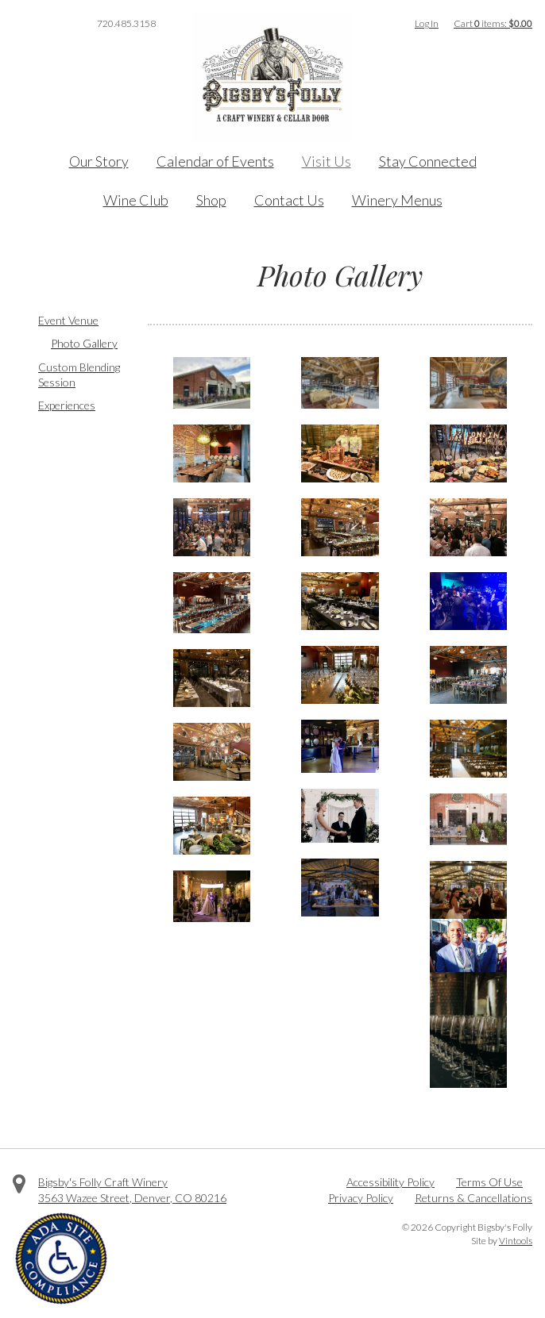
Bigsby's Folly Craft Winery (103, 1182)
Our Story (99, 161)
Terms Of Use (489, 1182)
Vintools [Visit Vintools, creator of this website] (515, 1241)
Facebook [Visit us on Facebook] (19, 23)
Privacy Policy (360, 1198)
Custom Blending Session (79, 375)
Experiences (66, 405)
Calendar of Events (215, 161)
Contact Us (289, 200)
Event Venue (68, 320)
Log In (427, 23)
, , (132, 1198)
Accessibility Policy (390, 1182)
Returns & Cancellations (473, 1198)
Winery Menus (397, 200)
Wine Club (135, 200)
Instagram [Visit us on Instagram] (63, 23)
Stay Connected (428, 161)
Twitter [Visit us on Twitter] (41, 23)
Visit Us (326, 161)
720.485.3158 (126, 23)
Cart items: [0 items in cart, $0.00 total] (493, 23)
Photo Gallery (84, 343)
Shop (211, 200)
